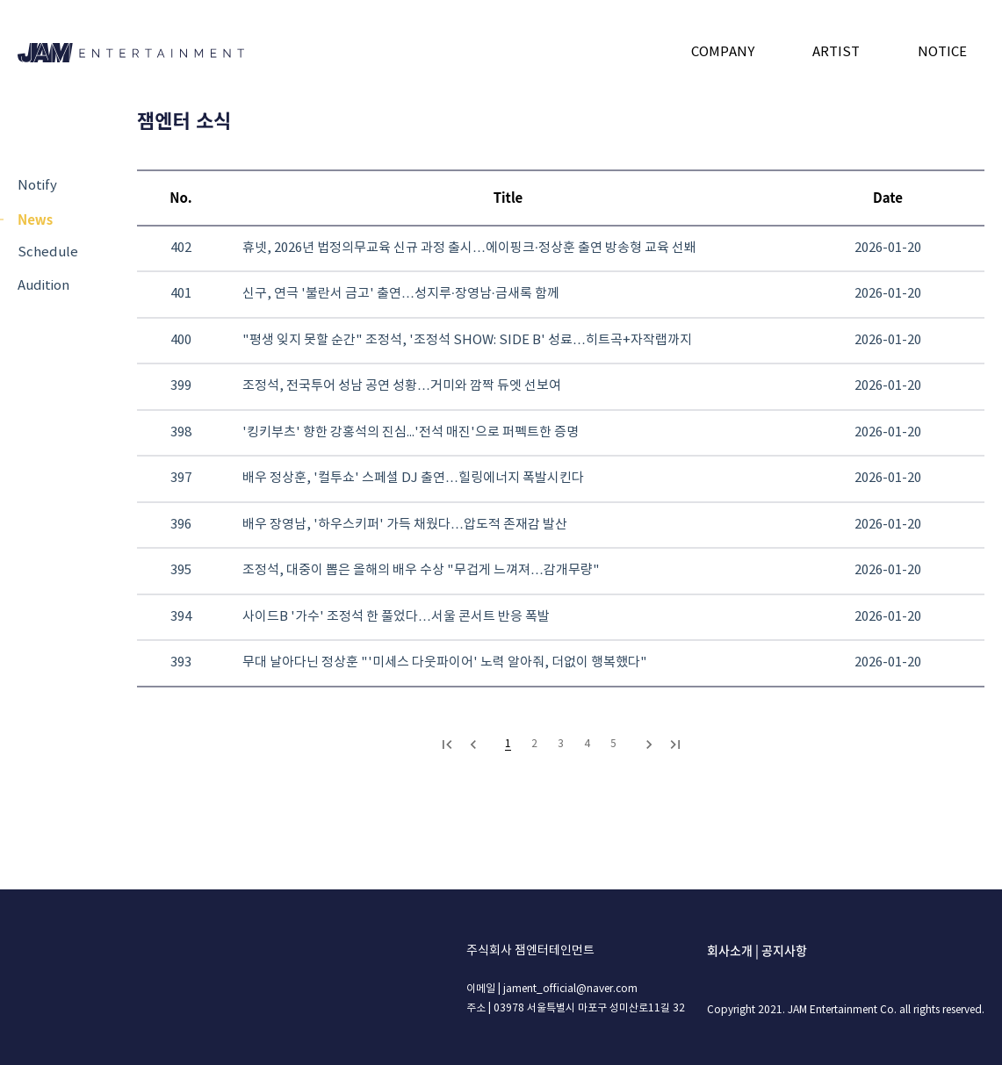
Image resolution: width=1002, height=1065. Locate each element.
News (35, 219)
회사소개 (730, 950)
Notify (37, 185)
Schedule (48, 252)
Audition (43, 285)
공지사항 (784, 950)
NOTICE (942, 52)
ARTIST (836, 52)
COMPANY (722, 52)
